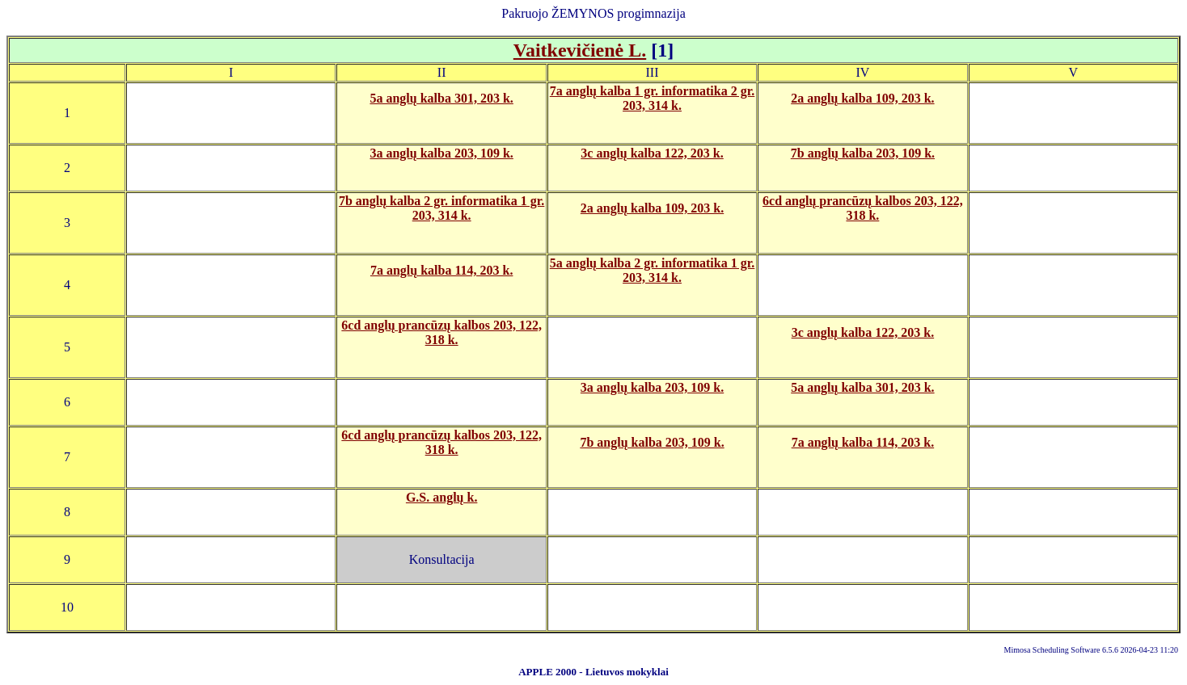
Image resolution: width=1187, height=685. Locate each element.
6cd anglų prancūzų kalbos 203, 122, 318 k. (862, 208)
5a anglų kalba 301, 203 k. (441, 98)
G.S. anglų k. (441, 497)
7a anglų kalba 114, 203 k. (441, 270)
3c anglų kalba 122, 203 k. (652, 153)
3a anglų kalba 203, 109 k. (441, 153)
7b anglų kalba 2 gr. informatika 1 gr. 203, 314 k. (441, 208)
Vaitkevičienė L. (579, 50)
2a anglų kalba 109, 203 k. (862, 98)
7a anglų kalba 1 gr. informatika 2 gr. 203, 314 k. (652, 98)
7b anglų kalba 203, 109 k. (863, 153)
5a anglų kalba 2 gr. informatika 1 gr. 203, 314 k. (652, 270)
